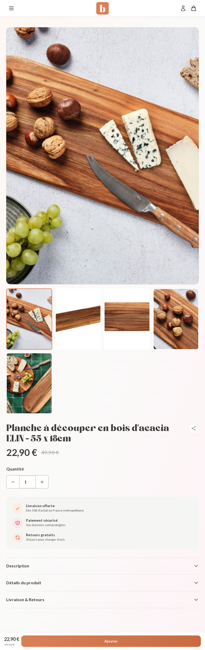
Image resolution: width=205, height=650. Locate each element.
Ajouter (111, 641)
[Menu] (11, 8)
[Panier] (193, 8)
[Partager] (193, 428)
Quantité (15, 468)
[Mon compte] (183, 8)
